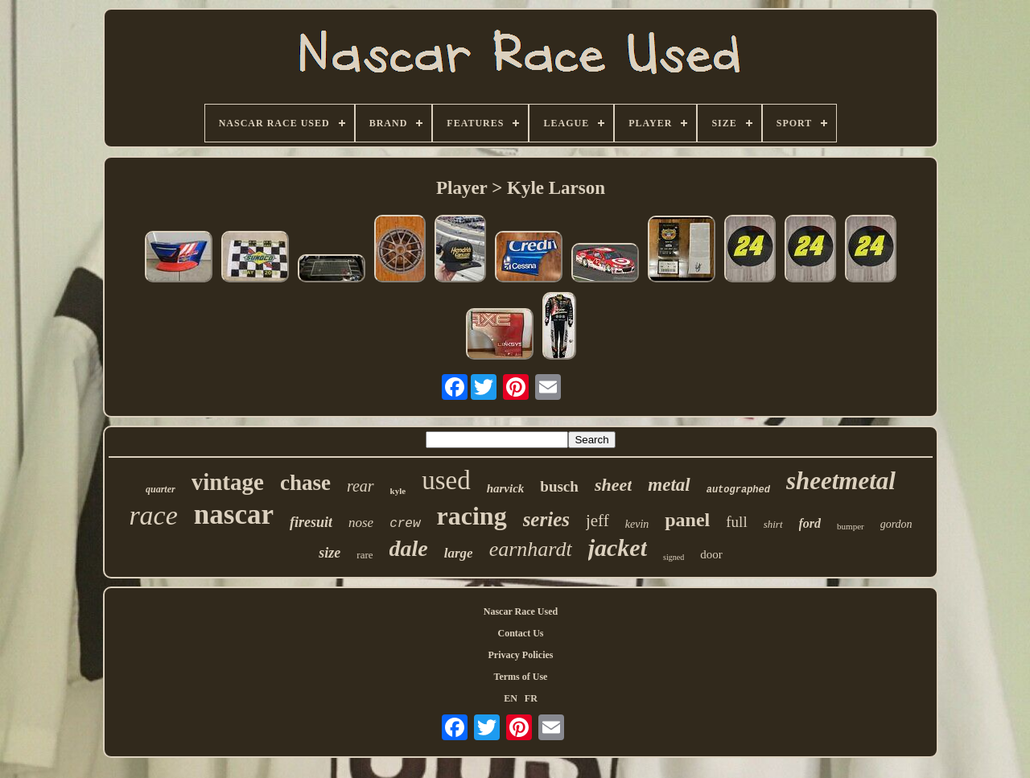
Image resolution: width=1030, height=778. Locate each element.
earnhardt (530, 549)
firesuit (311, 522)
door (711, 554)
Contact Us (521, 633)
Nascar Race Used (521, 611)
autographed (738, 490)
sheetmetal (841, 481)
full (736, 521)
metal (669, 485)
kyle (398, 491)
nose (360, 522)
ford (810, 523)
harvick (506, 488)
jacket (617, 547)
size (329, 553)
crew (404, 524)
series (546, 519)
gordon (896, 524)
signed (673, 557)
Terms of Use (521, 676)
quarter (160, 489)
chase (305, 483)
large (458, 553)
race (153, 515)
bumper (850, 526)
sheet (613, 485)
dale (408, 548)
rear (360, 486)
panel (687, 519)
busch (559, 486)
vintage (228, 482)
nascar (234, 514)
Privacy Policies (521, 655)
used (446, 480)
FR (531, 698)
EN (510, 698)
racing (472, 515)
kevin (637, 524)
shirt (773, 524)
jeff (597, 520)
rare (364, 555)
